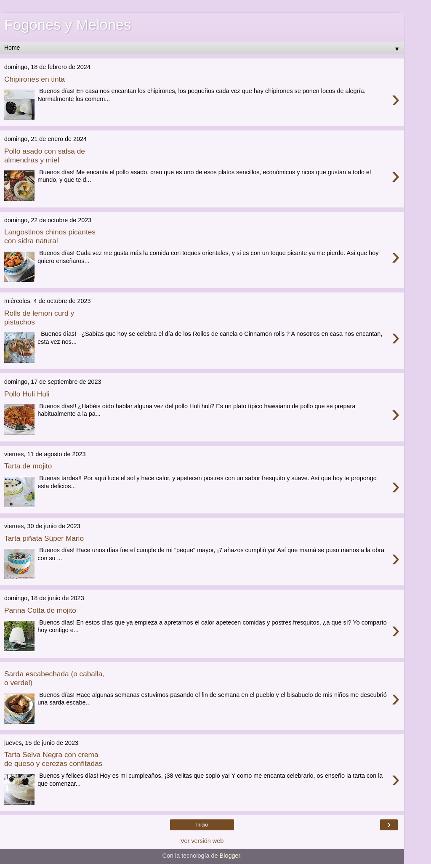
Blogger (230, 855)
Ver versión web (202, 840)
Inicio (202, 825)
